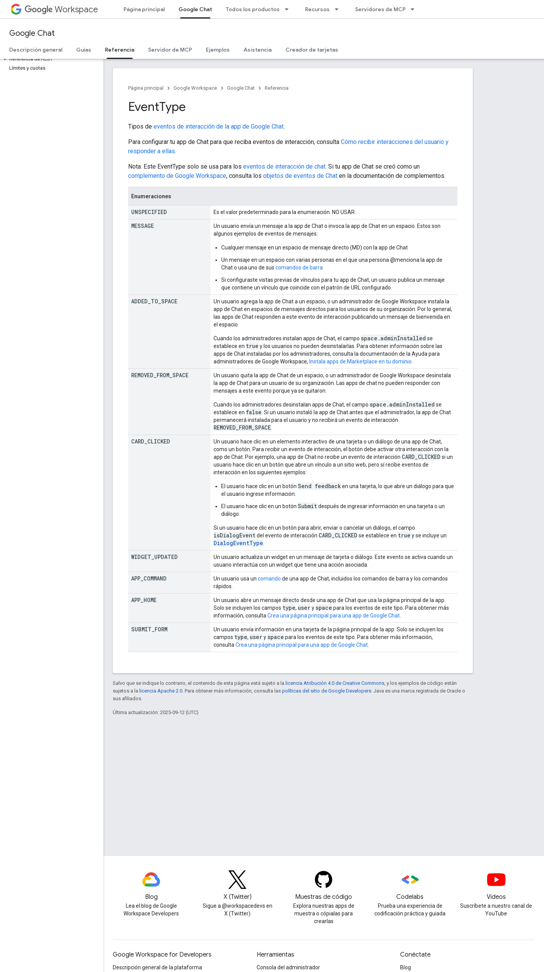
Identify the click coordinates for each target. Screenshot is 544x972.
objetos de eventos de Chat (300, 175)
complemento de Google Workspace (177, 175)
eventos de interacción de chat (284, 166)
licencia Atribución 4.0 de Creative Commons (334, 683)
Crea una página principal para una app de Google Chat (333, 615)
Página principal (144, 9)
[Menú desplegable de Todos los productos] (289, 9)
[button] (50, 59)
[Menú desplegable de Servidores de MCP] (414, 9)
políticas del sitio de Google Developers (326, 691)
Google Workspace (195, 88)
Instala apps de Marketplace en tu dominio (360, 361)
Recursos (317, 9)
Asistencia (258, 49)
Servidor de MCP (170, 49)
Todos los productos (253, 9)
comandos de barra (299, 267)
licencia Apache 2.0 (160, 691)
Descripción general (35, 49)
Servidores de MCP (380, 9)
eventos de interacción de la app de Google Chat (219, 126)
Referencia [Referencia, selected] (119, 49)
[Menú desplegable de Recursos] (339, 9)
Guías (83, 49)
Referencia (277, 88)
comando (269, 579)
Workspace (61, 9)
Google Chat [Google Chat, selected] (195, 9)
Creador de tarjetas (311, 49)
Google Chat (32, 33)
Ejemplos (218, 49)
